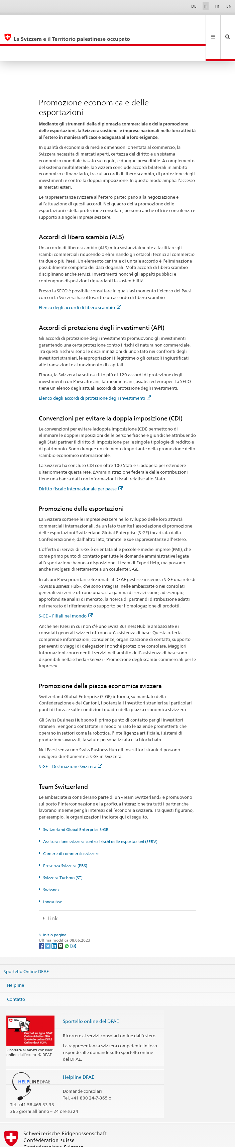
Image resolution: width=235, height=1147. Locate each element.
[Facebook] (42, 915)
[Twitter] (48, 915)
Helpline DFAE (78, 1046)
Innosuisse (52, 871)
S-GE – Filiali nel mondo (66, 585)
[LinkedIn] (54, 915)
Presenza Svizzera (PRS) (65, 835)
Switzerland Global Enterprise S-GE (75, 798)
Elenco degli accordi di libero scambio (80, 277)
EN (229, 6)
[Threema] (61, 915)
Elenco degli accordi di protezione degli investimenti (95, 367)
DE (194, 6)
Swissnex (51, 859)
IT (205, 6)
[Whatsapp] (67, 915)
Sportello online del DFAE (91, 990)
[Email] (73, 915)
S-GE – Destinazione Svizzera (70, 736)
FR (217, 6)
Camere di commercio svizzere (71, 823)
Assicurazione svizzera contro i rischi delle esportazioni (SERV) (100, 811)
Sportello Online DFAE (26, 940)
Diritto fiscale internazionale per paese (81, 458)
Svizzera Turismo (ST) (63, 847)
